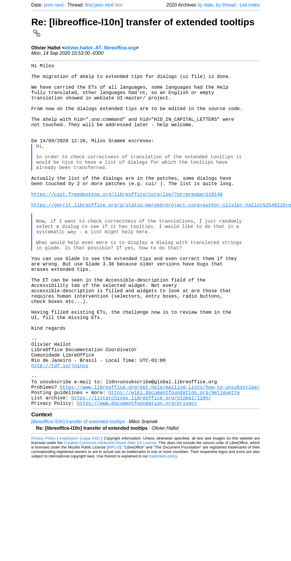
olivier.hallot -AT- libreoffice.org (100, 47)
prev (48, 4)
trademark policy (163, 532)
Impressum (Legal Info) (80, 514)
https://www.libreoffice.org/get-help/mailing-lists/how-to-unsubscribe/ (160, 459)
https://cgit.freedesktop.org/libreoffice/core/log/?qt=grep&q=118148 (127, 224)
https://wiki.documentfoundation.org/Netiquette (174, 466)
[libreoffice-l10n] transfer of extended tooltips (78, 497)
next (58, 4)
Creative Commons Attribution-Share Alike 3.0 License (110, 519)
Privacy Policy (43, 514)
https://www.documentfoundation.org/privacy (137, 479)
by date (205, 4)
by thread (226, 4)
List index (250, 4)
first (89, 4)
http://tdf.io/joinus (59, 433)
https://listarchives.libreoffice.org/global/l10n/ (141, 472)
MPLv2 (114, 523)
